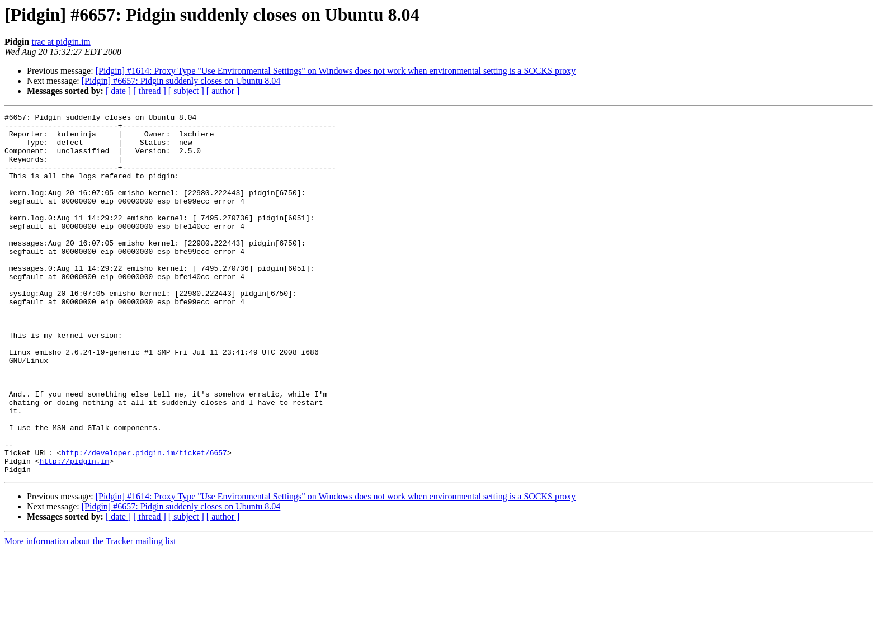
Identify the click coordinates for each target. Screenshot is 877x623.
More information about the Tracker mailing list (90, 613)
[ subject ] (186, 91)
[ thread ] (149, 91)
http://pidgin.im (74, 531)
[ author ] (223, 91)
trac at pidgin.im (60, 41)
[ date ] (118, 91)
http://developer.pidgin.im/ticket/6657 (144, 521)
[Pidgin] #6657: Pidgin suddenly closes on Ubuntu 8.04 (181, 81)
